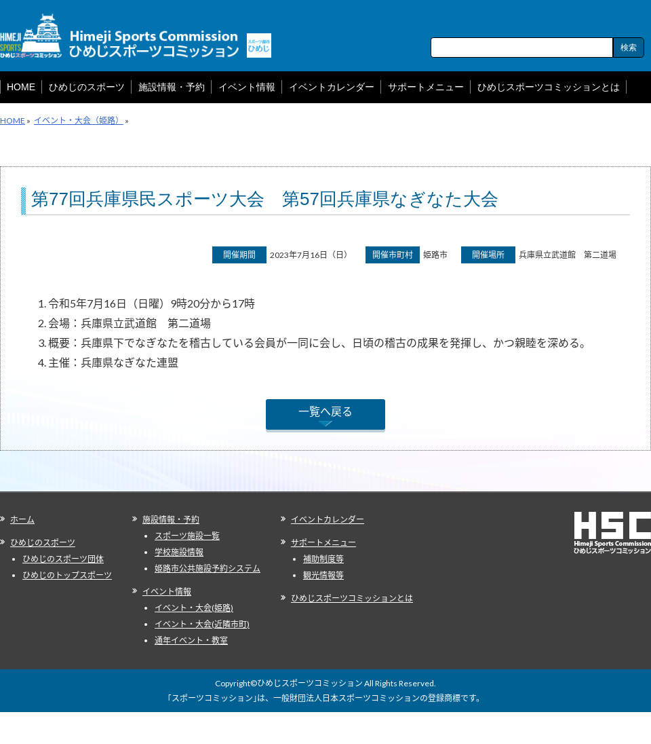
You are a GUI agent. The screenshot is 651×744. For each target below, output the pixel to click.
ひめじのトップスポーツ (67, 575)
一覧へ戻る (325, 411)
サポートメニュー (323, 543)
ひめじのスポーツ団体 (63, 559)
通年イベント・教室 (191, 640)
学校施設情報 (179, 552)
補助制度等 (323, 559)
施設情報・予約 (170, 520)
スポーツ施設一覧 (187, 536)
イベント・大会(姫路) (194, 608)
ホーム (22, 520)
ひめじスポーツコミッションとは (352, 598)
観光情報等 (323, 575)
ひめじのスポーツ (42, 543)
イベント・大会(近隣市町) (202, 624)
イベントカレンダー (327, 520)
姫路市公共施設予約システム (207, 568)
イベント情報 (166, 592)
